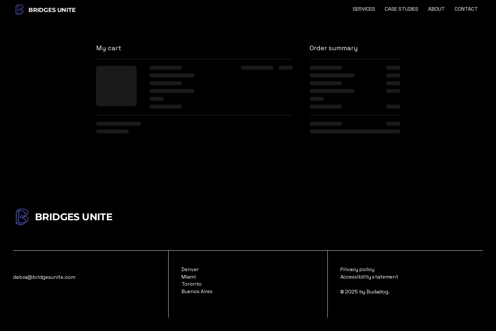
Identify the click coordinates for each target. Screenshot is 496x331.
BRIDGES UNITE (52, 10)
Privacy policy (357, 269)
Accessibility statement (369, 276)
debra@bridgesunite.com (44, 277)
